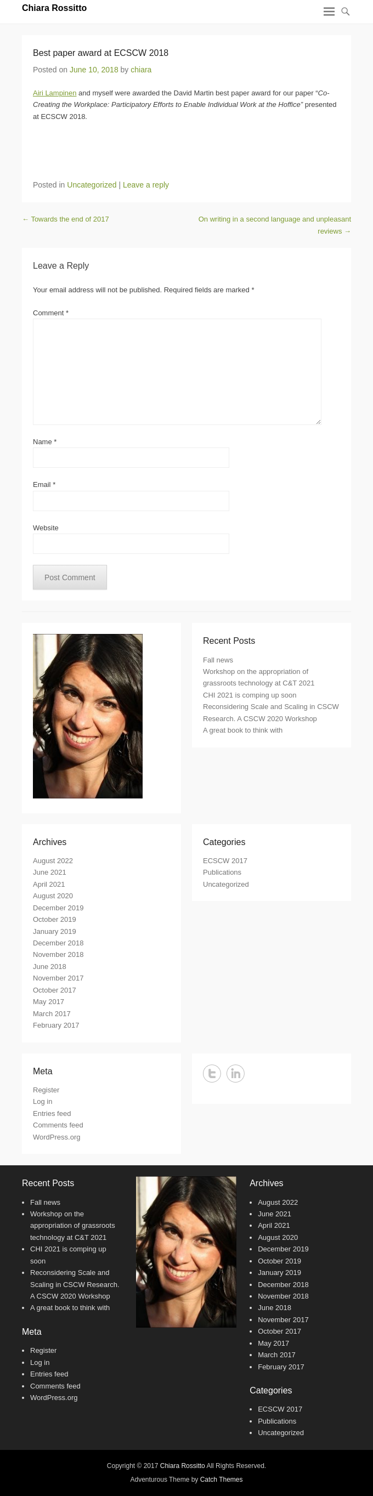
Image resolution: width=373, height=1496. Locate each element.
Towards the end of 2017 (65, 219)
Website (46, 528)
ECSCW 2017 (225, 861)
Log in (42, 1101)
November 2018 (58, 954)
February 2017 (56, 1025)
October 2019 (54, 919)
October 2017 (54, 990)
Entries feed (52, 1113)
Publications (222, 872)
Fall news (218, 660)
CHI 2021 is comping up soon (250, 695)
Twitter (212, 1073)
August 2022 (53, 861)
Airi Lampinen (55, 93)
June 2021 (49, 872)
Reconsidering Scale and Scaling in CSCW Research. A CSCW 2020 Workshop (75, 1284)
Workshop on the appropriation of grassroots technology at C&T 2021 (72, 1226)
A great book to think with (242, 730)
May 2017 (48, 1002)
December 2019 (58, 908)
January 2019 (54, 931)
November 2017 (58, 978)
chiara (141, 69)
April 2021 (49, 884)
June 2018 (49, 966)
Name (44, 442)
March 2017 (52, 1014)
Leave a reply (146, 184)
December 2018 (58, 943)
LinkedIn (236, 1073)
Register (46, 1090)
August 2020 (53, 896)
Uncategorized (91, 184)
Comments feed (58, 1125)
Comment (51, 313)
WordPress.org (56, 1137)
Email (44, 484)
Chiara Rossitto (54, 8)
